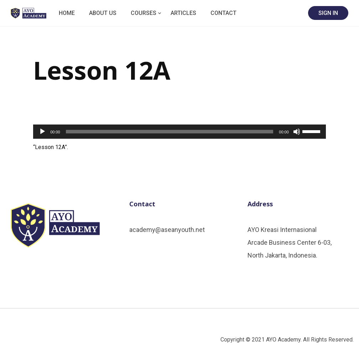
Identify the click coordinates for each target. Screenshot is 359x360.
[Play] (42, 131)
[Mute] (296, 131)
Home (67, 13)
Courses (143, 13)
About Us (102, 13)
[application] (179, 132)
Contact (223, 13)
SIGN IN (328, 13)
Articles (183, 13)
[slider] (170, 131)
